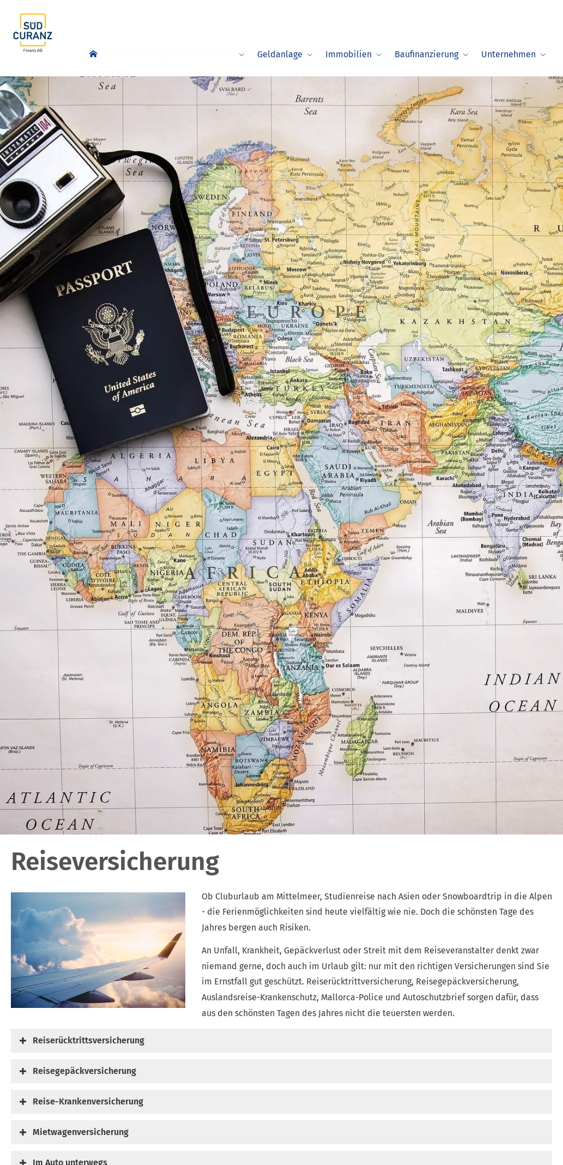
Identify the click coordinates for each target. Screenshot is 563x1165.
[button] (88, 1040)
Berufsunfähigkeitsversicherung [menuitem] (170, 54)
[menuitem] (88, 53)
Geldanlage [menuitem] (279, 54)
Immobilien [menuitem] (348, 54)
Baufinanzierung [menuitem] (426, 54)
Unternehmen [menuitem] (508, 54)
